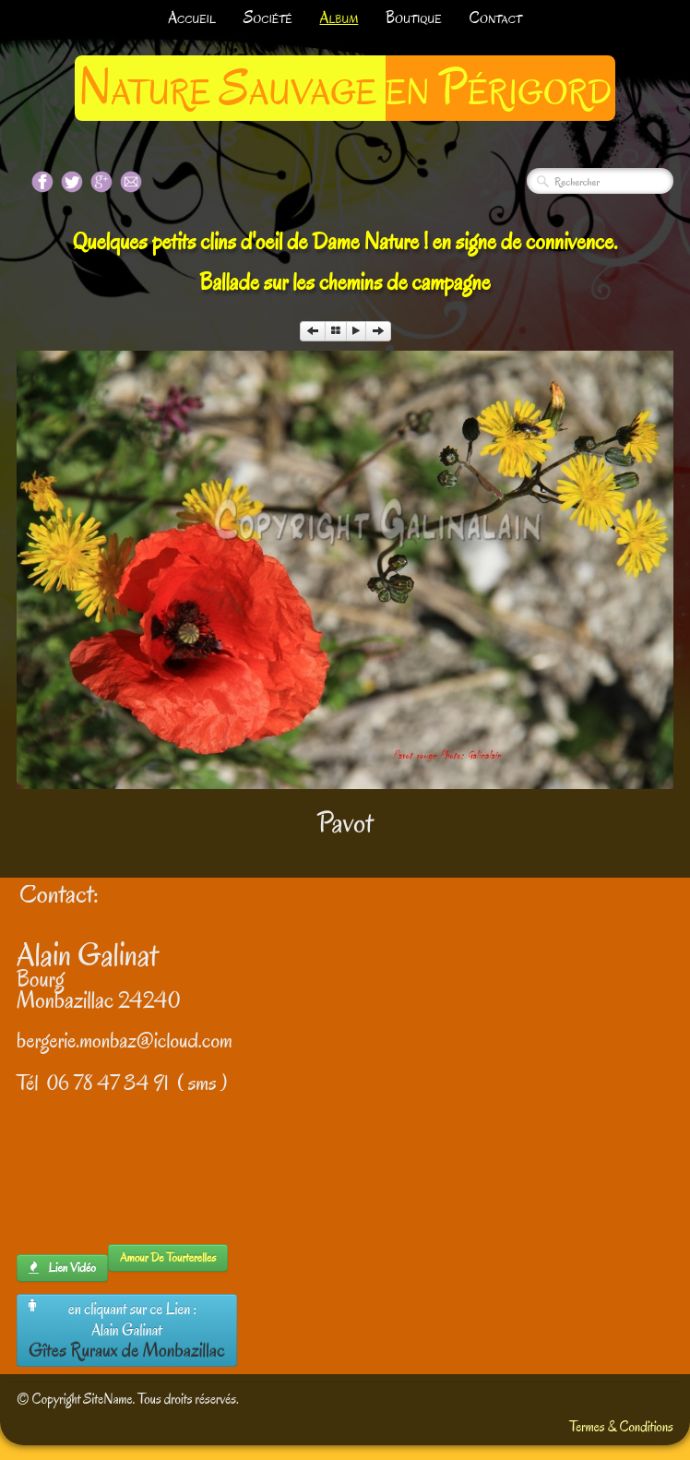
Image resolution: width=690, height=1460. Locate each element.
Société (268, 18)
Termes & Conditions (621, 1427)
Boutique (413, 18)
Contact (496, 18)
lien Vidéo (62, 1267)
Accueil (192, 18)
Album (339, 18)
